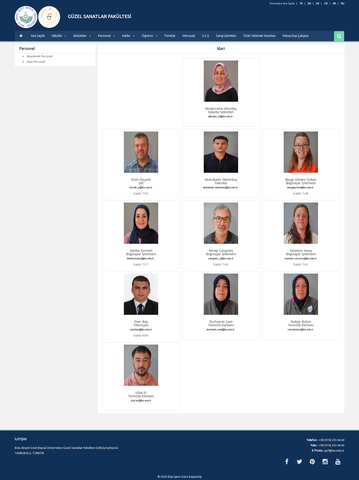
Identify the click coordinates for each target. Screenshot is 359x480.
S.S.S (205, 39)
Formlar (170, 39)
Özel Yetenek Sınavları (259, 39)
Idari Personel (36, 65)
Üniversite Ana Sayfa (282, 3)
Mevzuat (188, 39)
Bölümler (82, 39)
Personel (106, 39)
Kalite (128, 39)
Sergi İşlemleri (226, 39)
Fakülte (59, 39)
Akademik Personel (40, 59)
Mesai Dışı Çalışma (295, 39)
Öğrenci (150, 39)
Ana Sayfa (38, 39)
